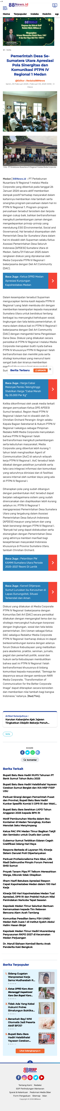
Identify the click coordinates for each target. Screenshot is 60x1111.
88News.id (19, 178)
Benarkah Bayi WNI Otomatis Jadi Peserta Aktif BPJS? (21, 1022)
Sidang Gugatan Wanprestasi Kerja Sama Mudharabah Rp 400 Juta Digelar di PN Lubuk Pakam (21, 977)
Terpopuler (20, 14)
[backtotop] (30, 1063)
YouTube (44, 1079)
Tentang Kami (25, 1085)
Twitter (37, 1079)
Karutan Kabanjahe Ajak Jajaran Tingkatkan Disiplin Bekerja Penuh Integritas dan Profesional (26, 721)
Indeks (35, 14)
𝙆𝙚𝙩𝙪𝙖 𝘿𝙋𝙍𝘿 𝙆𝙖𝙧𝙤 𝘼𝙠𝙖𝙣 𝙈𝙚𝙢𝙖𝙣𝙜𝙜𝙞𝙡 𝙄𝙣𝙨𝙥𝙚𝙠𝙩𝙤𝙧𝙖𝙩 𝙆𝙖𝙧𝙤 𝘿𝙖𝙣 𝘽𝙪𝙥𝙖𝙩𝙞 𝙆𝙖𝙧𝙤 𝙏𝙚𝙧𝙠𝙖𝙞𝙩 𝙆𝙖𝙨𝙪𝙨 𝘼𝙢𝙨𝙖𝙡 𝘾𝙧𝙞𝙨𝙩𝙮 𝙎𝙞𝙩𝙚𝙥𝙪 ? (20, 992)
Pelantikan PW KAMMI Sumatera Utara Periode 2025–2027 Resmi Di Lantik (24, 562)
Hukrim (46, 14)
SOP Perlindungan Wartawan (30, 1088)
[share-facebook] (22, 752)
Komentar (30, 759)
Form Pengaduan (21, 1096)
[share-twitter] (27, 752)
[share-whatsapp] (32, 752)
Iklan (44, 1096)
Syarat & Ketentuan (18, 1092)
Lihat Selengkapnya (30, 1051)
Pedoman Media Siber (40, 1092)
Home (6, 14)
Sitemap (36, 1096)
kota (8, 734)
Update (40, 370)
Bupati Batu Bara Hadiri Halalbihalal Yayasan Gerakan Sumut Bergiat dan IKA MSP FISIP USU (22, 1037)
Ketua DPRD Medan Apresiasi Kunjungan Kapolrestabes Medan (24, 280)
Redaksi (37, 1085)
